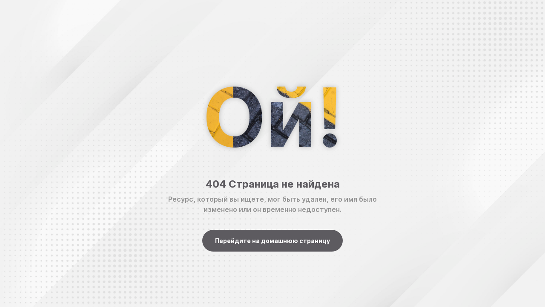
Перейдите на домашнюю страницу (272, 240)
